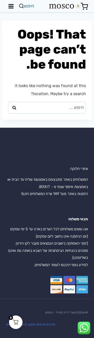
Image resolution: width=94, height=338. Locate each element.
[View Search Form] (27, 6)
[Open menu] (11, 6)
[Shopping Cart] (81, 6)
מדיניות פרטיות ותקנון (41, 324)
